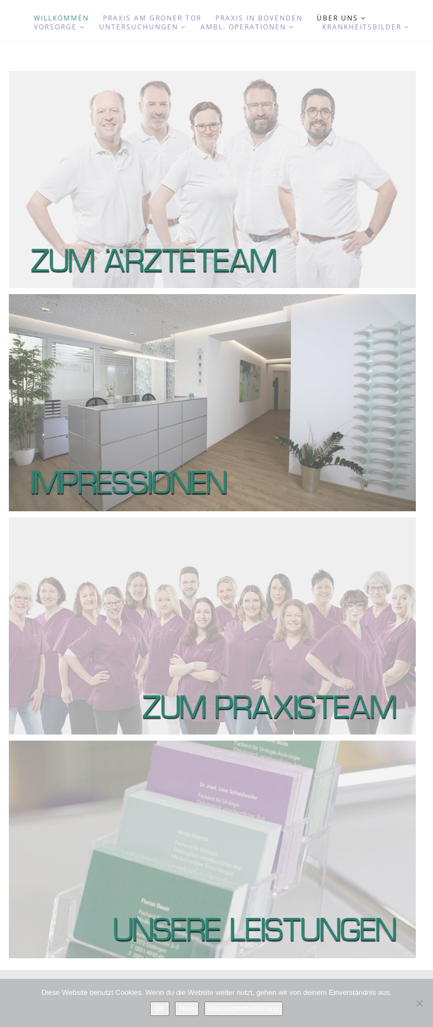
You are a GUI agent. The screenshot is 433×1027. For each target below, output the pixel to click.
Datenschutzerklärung (244, 1008)
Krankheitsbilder (366, 27)
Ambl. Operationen (247, 27)
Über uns (342, 18)
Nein (186, 1008)
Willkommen (61, 18)
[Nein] (419, 1003)
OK (159, 1008)
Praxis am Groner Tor (152, 18)
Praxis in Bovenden (259, 18)
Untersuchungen (143, 27)
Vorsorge (59, 27)
